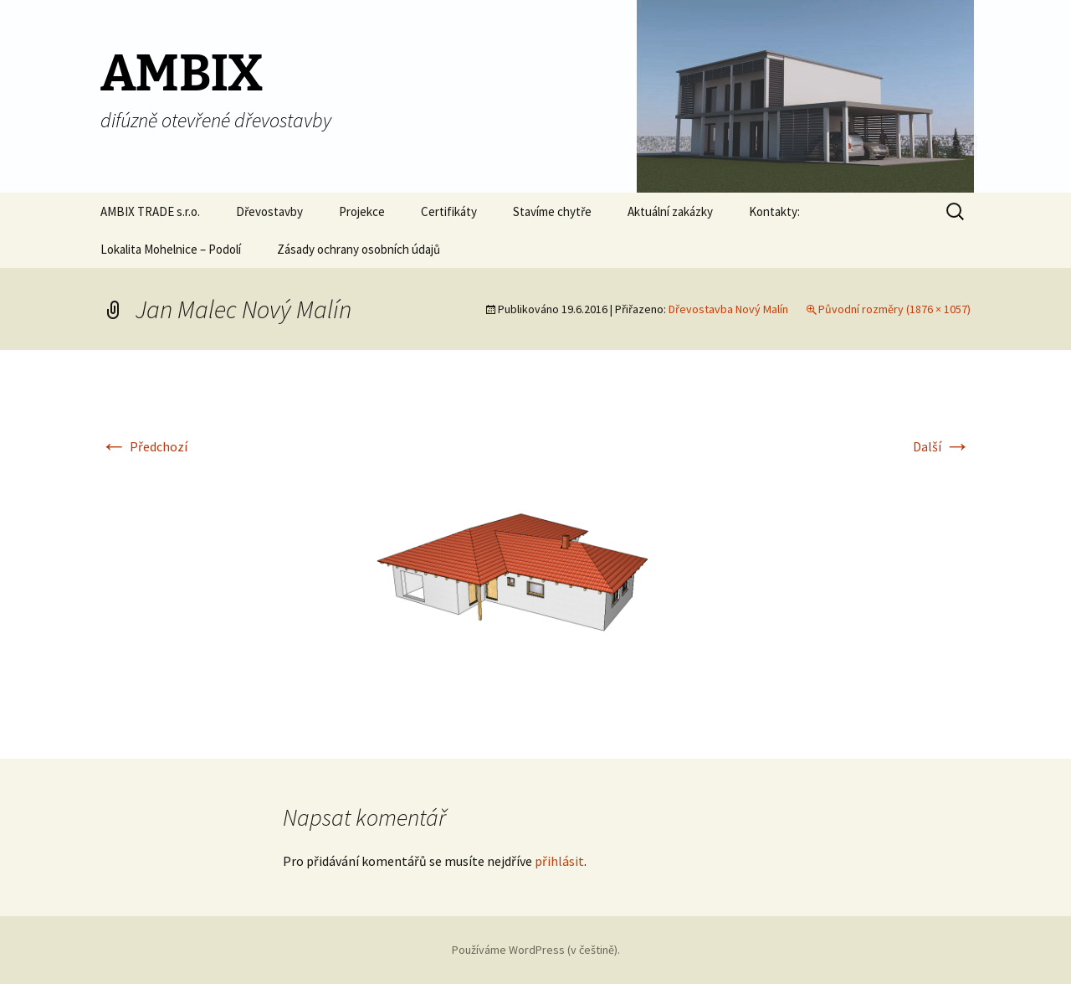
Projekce (362, 211)
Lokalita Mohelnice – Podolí (170, 249)
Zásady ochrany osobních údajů (358, 249)
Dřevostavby (269, 211)
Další (942, 446)
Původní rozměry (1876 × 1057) (894, 309)
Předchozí (143, 446)
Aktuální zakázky (670, 211)
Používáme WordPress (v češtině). (536, 949)
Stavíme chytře (552, 211)
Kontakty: (774, 211)
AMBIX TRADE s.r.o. (150, 211)
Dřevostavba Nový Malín (728, 309)
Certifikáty (449, 211)
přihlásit (559, 861)
